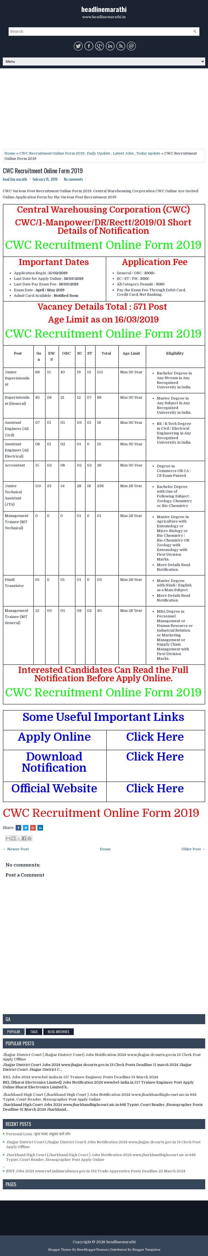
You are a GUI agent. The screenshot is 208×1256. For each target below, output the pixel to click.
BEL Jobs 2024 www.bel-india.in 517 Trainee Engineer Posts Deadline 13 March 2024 (80, 1077)
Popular (13, 1031)
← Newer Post (16, 849)
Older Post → (193, 849)
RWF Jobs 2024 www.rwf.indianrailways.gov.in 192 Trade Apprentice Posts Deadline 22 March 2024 (95, 1171)
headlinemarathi (104, 9)
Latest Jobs (123, 153)
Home (9, 153)
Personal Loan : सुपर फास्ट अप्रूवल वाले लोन (38, 1134)
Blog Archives (58, 1031)
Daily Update (98, 153)
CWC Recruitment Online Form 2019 (51, 153)
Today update (148, 153)
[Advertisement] (104, 110)
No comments (73, 179)
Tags (34, 1031)
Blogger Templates (146, 1250)
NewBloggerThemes (92, 1250)
